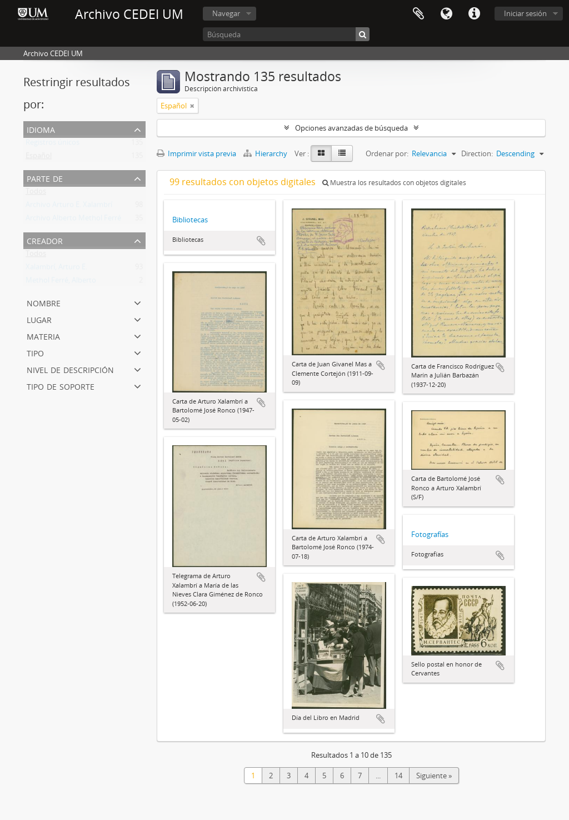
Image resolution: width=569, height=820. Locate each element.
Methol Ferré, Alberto (61, 282)
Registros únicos (52, 145)
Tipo (35, 352)
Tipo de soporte (60, 385)
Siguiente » (434, 776)
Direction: (477, 153)
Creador (45, 239)
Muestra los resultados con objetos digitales (394, 182)
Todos (36, 193)
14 (398, 776)
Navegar (226, 13)
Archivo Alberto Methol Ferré (73, 220)
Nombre (44, 302)
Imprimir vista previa (196, 153)
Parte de (45, 177)
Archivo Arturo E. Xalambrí (69, 207)
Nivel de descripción (70, 368)
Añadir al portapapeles (261, 240)
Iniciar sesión (525, 13)
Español (39, 158)
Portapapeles (418, 14)
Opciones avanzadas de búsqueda (351, 128)
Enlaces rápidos (474, 14)
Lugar (39, 318)
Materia (43, 335)
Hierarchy (266, 153)
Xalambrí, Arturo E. (56, 269)
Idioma (446, 14)
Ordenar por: (387, 153)
